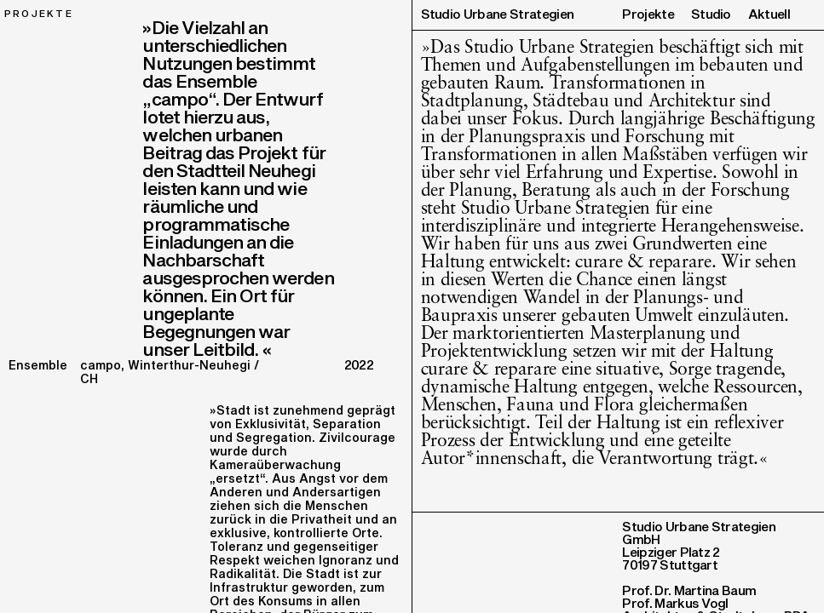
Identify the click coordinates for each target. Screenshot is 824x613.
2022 (358, 365)
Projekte (648, 15)
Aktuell (769, 15)
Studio (711, 15)
